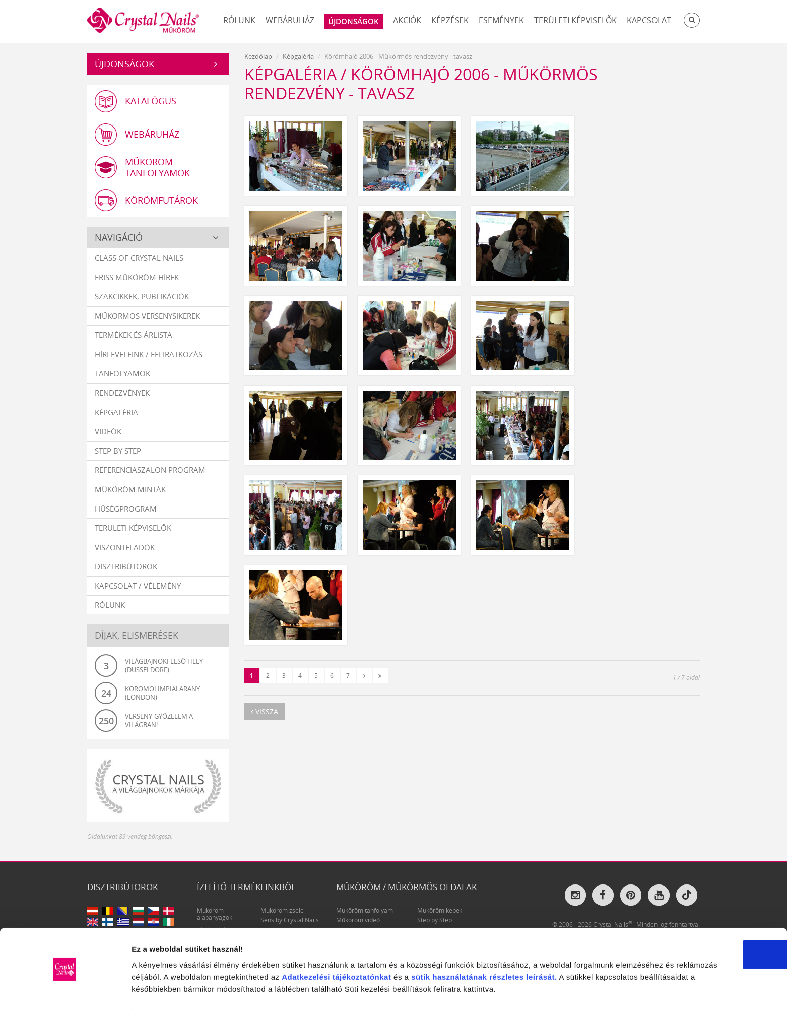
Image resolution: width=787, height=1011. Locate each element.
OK (703, 897)
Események (501, 20)
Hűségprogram (126, 509)
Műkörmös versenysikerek (147, 316)
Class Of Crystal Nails (139, 259)
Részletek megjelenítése (175, 991)
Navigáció (119, 238)
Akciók (407, 20)
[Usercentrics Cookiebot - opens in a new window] (65, 991)
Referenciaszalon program (150, 470)
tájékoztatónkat (506, 919)
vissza (264, 711)
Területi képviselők (575, 20)
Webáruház (290, 20)
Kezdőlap (258, 56)
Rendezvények (122, 394)
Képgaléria (116, 413)
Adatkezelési (451, 919)
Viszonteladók (125, 548)
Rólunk (239, 20)
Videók (108, 432)
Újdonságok (124, 64)
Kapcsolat (649, 20)
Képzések (450, 20)
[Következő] (364, 675)
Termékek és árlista (133, 335)
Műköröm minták (130, 490)
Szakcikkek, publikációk (142, 297)
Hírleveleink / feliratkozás (148, 355)
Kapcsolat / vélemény (138, 586)
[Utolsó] (380, 675)
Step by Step (118, 451)
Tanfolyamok (122, 374)
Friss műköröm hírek (137, 278)
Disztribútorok (126, 567)
